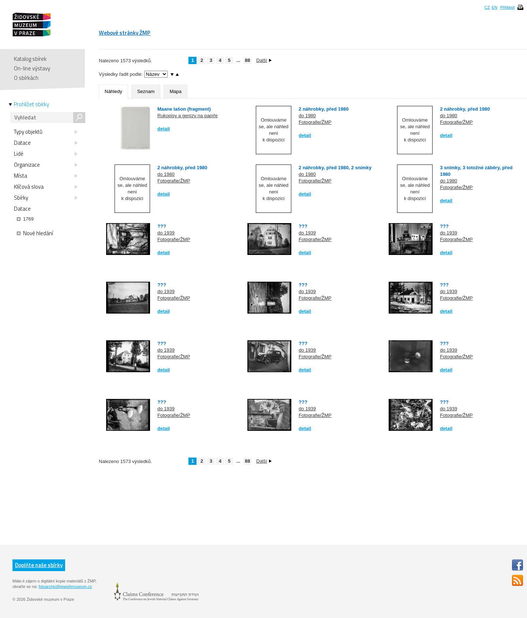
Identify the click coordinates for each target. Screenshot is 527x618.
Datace (46, 143)
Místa (46, 176)
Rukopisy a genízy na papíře (187, 115)
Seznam (146, 91)
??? (161, 226)
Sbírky (46, 198)
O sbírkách (26, 78)
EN (494, 7)
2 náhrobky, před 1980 (323, 109)
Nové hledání (35, 233)
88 (247, 60)
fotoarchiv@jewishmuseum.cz (65, 586)
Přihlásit (507, 7)
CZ (487, 7)
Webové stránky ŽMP (124, 33)
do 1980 (307, 115)
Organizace (46, 165)
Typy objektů (46, 132)
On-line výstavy (32, 68)
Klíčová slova (46, 187)
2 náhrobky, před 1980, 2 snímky (335, 167)
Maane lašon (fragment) (184, 109)
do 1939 (166, 233)
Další (264, 60)
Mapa (175, 91)
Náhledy (113, 91)
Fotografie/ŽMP (315, 122)
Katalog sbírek (30, 59)
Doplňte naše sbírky (39, 565)
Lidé (46, 154)
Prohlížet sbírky (31, 104)
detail (163, 129)
